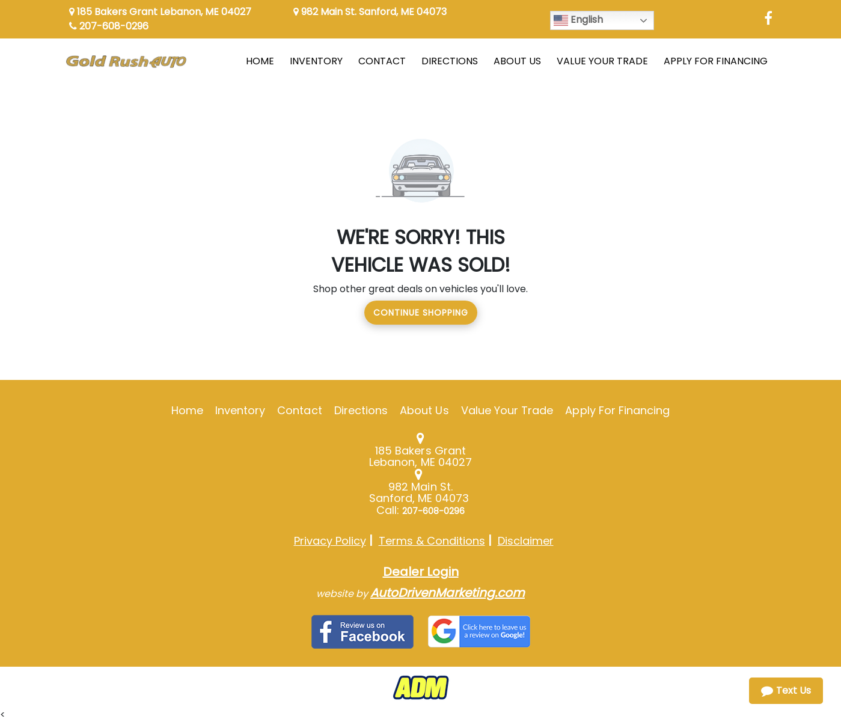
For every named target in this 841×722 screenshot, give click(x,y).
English (578, 20)
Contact (299, 410)
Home (187, 410)
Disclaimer (526, 540)
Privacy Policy (330, 540)
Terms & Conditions (432, 540)
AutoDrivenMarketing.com (447, 592)
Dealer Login (421, 571)
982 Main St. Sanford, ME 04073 (370, 12)
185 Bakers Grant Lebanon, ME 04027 (160, 12)
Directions (361, 410)
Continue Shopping (420, 313)
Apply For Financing (617, 410)
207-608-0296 (108, 26)
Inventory (240, 410)
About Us (424, 410)
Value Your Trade (507, 410)
